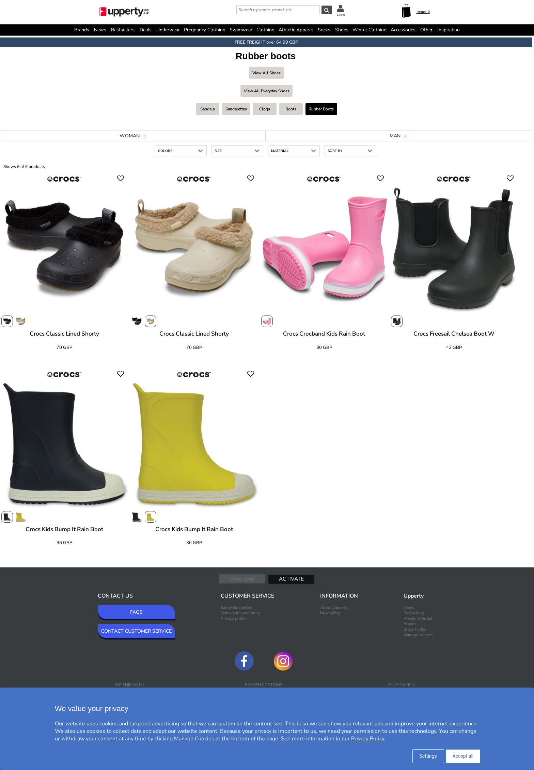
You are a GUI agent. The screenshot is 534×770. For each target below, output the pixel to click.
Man (398, 136)
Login (341, 15)
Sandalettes (236, 109)
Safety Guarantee (236, 607)
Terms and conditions (240, 613)
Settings (428, 756)
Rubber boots (321, 109)
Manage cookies (418, 634)
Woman (133, 136)
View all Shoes (266, 73)
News (100, 30)
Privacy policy (233, 618)
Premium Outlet (418, 618)
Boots (290, 109)
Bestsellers (123, 30)
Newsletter (330, 613)
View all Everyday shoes (266, 91)
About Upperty (333, 607)
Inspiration (448, 30)
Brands (81, 30)
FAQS (136, 612)
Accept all (463, 756)
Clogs (264, 109)
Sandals (207, 109)
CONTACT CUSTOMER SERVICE (136, 631)
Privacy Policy (367, 738)
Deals (146, 30)
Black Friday (415, 629)
